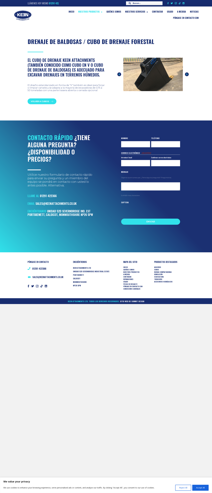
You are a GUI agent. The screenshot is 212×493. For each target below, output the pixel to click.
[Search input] (143, 3)
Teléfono (155, 138)
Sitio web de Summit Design (132, 301)
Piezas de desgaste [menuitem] (130, 284)
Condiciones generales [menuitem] (131, 289)
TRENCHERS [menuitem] (158, 279)
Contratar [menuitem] (127, 277)
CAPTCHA (125, 202)
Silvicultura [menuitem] (159, 277)
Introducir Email (126, 157)
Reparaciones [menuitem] (128, 279)
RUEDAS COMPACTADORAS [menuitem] (163, 272)
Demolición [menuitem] (158, 274)
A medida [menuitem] (126, 274)
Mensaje (124, 171)
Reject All (183, 487)
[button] (119, 74)
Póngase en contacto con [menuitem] (133, 286)
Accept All (200, 487)
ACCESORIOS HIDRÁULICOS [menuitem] (163, 282)
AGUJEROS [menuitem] (157, 267)
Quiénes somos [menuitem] (128, 270)
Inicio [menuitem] (125, 267)
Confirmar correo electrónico (161, 157)
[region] (106, 485)
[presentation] (141, 210)
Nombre (124, 138)
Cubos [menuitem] (156, 270)
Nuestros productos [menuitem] (131, 272)
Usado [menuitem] (125, 282)
